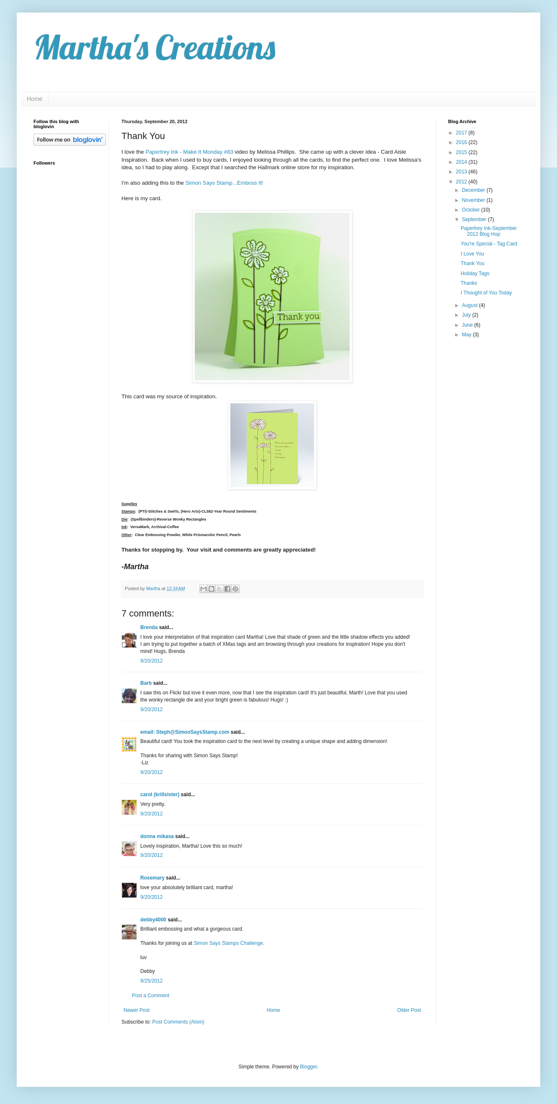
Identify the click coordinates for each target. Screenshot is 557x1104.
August (470, 305)
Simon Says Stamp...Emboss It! (224, 183)
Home (34, 98)
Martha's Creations (154, 47)
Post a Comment (150, 995)
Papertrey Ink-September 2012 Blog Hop (489, 231)
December (474, 190)
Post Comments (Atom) (178, 1022)
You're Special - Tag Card (489, 244)
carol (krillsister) (159, 794)
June (468, 325)
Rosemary (152, 878)
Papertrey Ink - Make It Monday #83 (189, 152)
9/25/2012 (151, 981)
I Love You (472, 254)
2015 (462, 152)
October (471, 210)
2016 (462, 142)
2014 (462, 162)
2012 (462, 182)
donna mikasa (157, 836)
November (474, 200)
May (467, 335)
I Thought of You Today (486, 293)
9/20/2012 (151, 661)
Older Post (409, 1010)
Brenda (148, 627)
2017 (462, 133)
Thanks (469, 283)
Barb (146, 683)
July (467, 315)
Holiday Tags (475, 273)
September (475, 219)
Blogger (308, 1067)
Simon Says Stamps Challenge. (228, 943)
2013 (462, 172)
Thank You (473, 263)
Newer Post (137, 1010)
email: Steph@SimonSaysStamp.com (184, 732)
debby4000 (153, 920)
